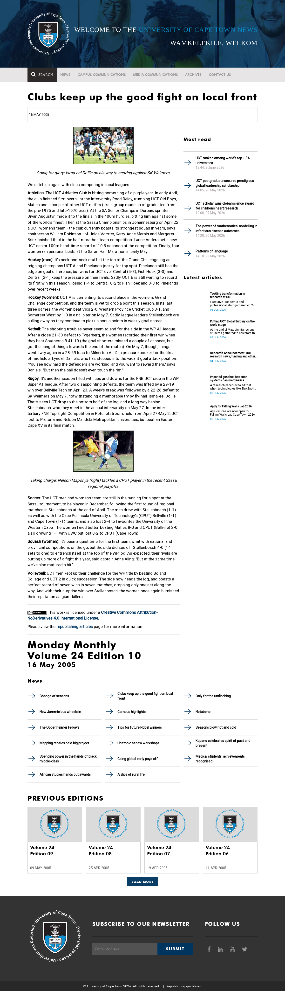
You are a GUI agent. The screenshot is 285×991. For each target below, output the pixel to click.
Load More (143, 882)
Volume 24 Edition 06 (218, 850)
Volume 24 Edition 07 (159, 850)
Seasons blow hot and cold (216, 727)
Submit (175, 948)
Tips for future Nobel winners (139, 727)
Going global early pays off (137, 759)
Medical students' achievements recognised (220, 758)
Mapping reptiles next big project (64, 743)
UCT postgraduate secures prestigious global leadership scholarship (225, 183)
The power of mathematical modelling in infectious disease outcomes (226, 228)
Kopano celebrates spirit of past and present (223, 743)
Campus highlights (131, 712)
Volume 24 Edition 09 (42, 850)
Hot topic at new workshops (138, 743)
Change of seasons (54, 696)
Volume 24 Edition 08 (101, 850)
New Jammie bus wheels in (60, 712)
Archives (193, 75)
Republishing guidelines (183, 986)
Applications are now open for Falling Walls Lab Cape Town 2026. (233, 413)
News (65, 75)
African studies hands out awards (65, 774)
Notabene (203, 712)
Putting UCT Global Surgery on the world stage (232, 323)
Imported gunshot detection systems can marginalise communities (228, 378)
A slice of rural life (131, 774)
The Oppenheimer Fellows (59, 727)
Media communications (155, 75)
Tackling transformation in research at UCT (227, 295)
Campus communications (102, 75)
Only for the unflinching (213, 696)
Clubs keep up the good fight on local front (145, 696)
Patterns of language (212, 251)
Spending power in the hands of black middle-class (68, 758)
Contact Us (220, 75)
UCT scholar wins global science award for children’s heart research (225, 206)
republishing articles (74, 626)
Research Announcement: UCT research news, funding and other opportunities (232, 354)
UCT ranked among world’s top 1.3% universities (223, 160)
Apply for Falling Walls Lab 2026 (231, 406)
